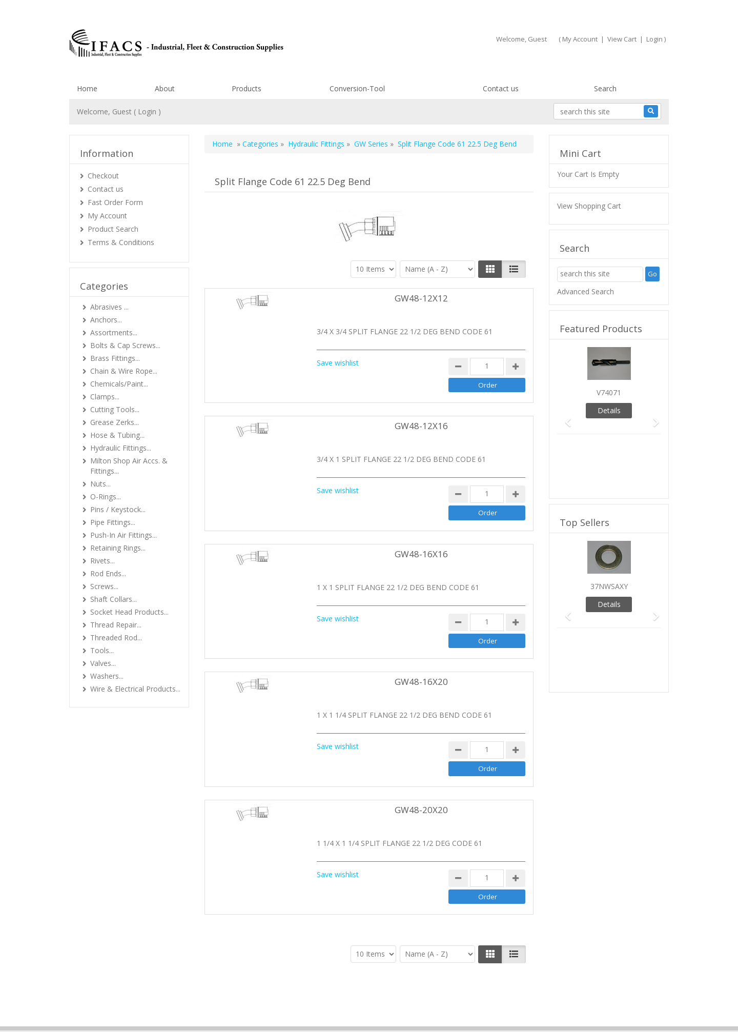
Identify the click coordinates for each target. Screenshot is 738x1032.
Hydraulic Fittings (316, 144)
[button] (564, 418)
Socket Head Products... (129, 612)
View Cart (622, 39)
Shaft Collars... (113, 599)
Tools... (102, 650)
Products (246, 88)
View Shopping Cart (589, 206)
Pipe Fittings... (112, 522)
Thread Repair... (115, 625)
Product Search (113, 229)
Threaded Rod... (116, 637)
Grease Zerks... (114, 422)
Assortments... (113, 332)
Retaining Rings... (118, 548)
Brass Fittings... (115, 358)
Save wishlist (338, 363)
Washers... (107, 676)
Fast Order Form (115, 202)
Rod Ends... (108, 573)
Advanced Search (585, 291)
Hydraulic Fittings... (120, 448)
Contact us (501, 88)
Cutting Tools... (114, 409)
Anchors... (106, 320)
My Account (580, 39)
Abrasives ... (109, 307)
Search (605, 88)
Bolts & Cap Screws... (125, 345)
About (165, 88)
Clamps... (104, 396)
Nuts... (100, 484)
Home (87, 88)
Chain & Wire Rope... (123, 371)
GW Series (371, 144)
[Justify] (514, 269)
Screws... (104, 586)
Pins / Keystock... (118, 509)
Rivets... (102, 560)
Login (654, 39)
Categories (260, 144)
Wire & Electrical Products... (135, 689)
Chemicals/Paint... (119, 384)
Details (609, 410)
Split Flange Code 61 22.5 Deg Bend (457, 144)
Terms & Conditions (121, 242)
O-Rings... (105, 496)
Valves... (103, 663)
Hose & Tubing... (117, 435)
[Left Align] (490, 269)
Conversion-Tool (357, 88)
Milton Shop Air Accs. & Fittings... (129, 466)
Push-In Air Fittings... (123, 535)
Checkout (103, 175)
